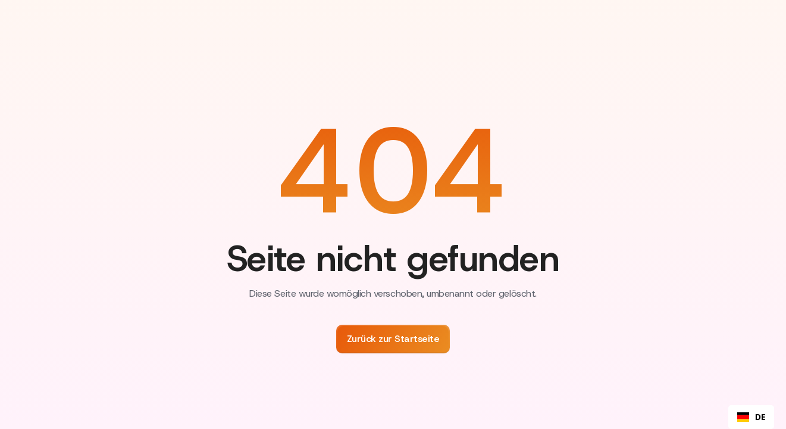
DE (751, 417)
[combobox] (751, 417)
